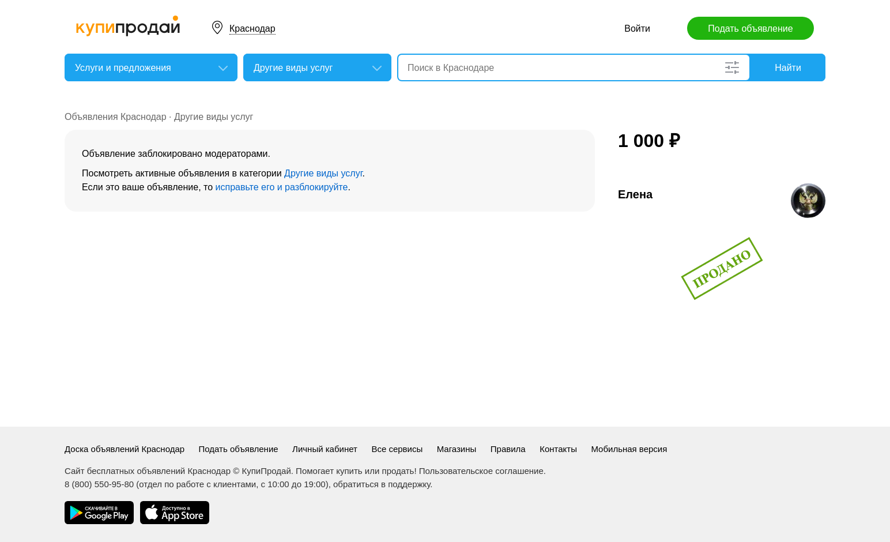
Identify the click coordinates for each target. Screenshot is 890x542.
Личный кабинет (324, 449)
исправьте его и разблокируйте (282, 187)
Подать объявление (750, 28)
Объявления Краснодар (116, 117)
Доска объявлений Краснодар (124, 449)
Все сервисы (397, 449)
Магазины (457, 449)
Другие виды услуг (213, 117)
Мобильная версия (629, 449)
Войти (637, 28)
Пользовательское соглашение (481, 471)
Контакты (558, 449)
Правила (508, 449)
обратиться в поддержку (381, 484)
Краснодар (252, 28)
